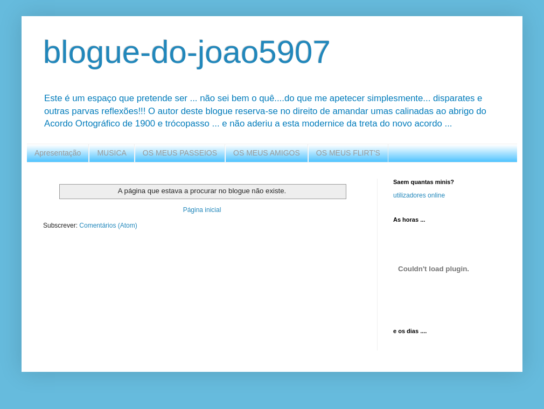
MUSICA (111, 153)
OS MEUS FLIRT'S (348, 153)
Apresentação (57, 153)
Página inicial (202, 210)
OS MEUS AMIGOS (266, 153)
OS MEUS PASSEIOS (180, 153)
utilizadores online (419, 195)
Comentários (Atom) (108, 225)
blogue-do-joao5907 (187, 52)
